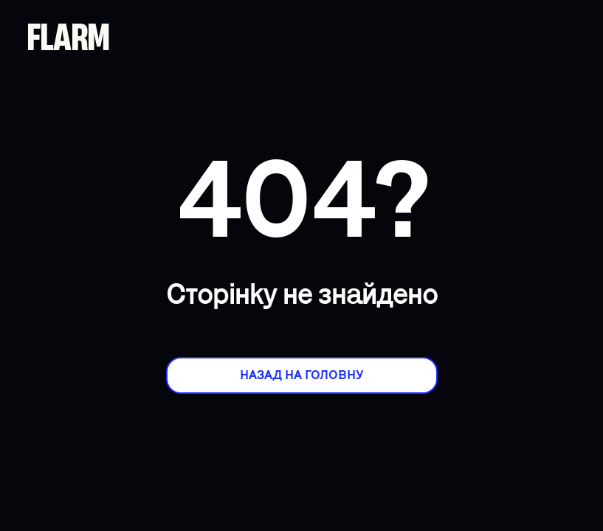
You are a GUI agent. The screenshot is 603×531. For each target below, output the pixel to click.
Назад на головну (301, 375)
